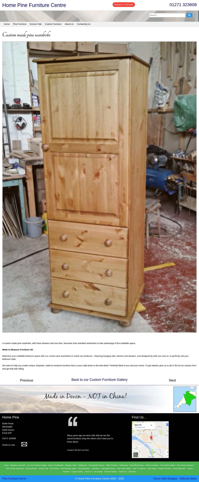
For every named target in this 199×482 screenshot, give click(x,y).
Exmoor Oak (35, 24)
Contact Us (122, 472)
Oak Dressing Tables (68, 469)
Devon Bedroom (179, 469)
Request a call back (17, 465)
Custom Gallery (77, 472)
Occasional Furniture (96, 465)
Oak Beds (95, 469)
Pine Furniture (19, 24)
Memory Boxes (31, 469)
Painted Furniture (164, 469)
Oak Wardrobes (84, 469)
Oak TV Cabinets (139, 469)
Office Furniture (112, 465)
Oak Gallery (151, 469)
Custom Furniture (53, 24)
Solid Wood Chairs (137, 465)
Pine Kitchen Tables (167, 465)
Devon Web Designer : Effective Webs (175, 478)
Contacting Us (83, 24)
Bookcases (124, 465)
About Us (69, 24)
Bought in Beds (71, 465)
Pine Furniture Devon (14, 478)
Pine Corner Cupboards (15, 469)
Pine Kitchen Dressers (185, 465)
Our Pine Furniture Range (36, 465)
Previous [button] (26, 380)
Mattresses (83, 465)
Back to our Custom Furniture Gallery (99, 379)
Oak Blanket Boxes (108, 469)
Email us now (14, 445)
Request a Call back (123, 4)
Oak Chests (54, 469)
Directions (132, 472)
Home (7, 24)
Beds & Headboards (55, 465)
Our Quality (98, 472)
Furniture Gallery (110, 472)
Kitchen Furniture (151, 465)
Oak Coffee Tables (124, 469)
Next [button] (172, 380)
